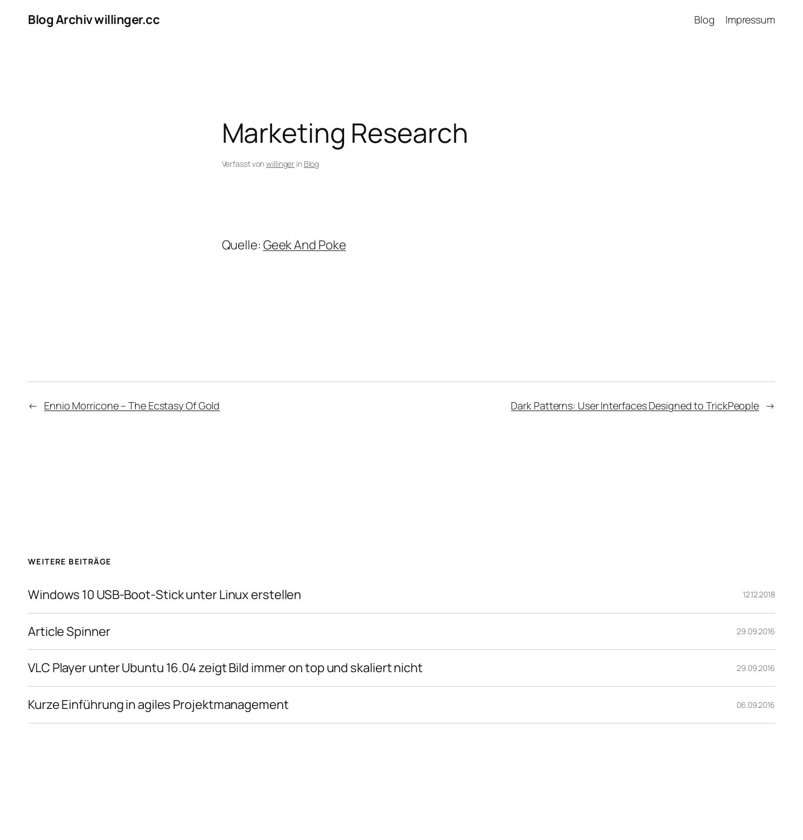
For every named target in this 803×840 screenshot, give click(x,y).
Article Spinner (69, 632)
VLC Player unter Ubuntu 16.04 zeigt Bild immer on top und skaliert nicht (225, 668)
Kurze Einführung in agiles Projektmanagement (158, 705)
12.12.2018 (759, 594)
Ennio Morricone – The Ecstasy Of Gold (132, 405)
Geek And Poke (304, 244)
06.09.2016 (756, 704)
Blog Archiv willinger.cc (93, 19)
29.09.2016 (756, 631)
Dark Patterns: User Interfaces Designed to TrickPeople (635, 405)
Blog (312, 163)
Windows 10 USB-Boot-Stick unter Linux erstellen (164, 595)
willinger (280, 163)
